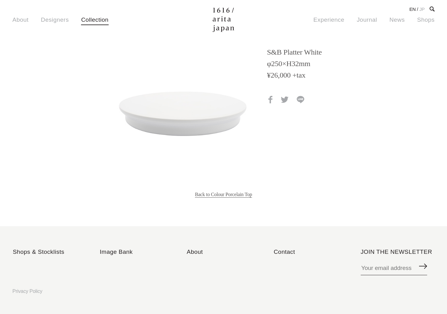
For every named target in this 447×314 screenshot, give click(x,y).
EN (412, 9)
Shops (426, 19)
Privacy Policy (27, 291)
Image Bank (116, 252)
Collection (94, 19)
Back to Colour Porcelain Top (223, 194)
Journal (367, 19)
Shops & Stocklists (38, 252)
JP (422, 9)
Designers (55, 19)
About (20, 19)
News (397, 19)
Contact (284, 252)
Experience (329, 19)
